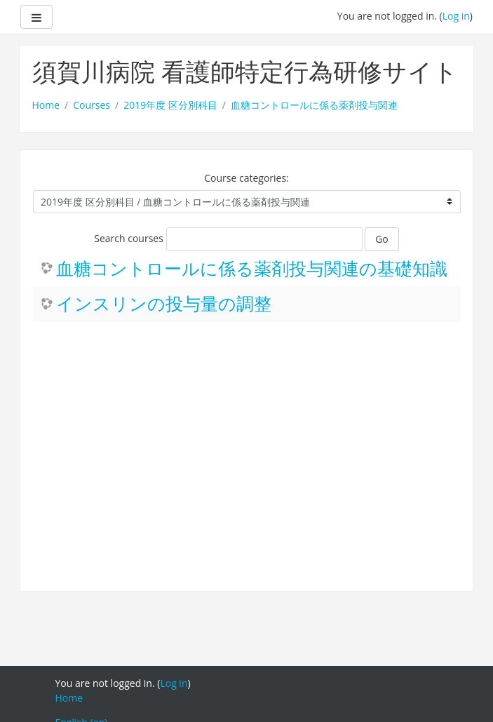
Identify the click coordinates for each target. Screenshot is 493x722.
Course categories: (246, 178)
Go (382, 239)
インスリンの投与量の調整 (163, 304)
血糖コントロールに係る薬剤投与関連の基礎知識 (251, 269)
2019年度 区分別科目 (170, 105)
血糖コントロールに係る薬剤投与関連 (314, 105)
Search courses (128, 238)
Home (46, 105)
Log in (456, 15)
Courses (91, 105)
